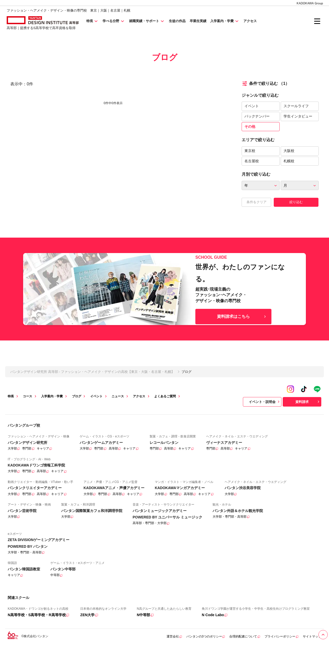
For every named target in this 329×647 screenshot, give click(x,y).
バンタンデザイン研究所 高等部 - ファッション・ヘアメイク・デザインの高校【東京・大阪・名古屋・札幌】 (92, 371)
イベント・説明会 (265, 402)
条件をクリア (256, 202)
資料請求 (308, 402)
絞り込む (296, 202)
